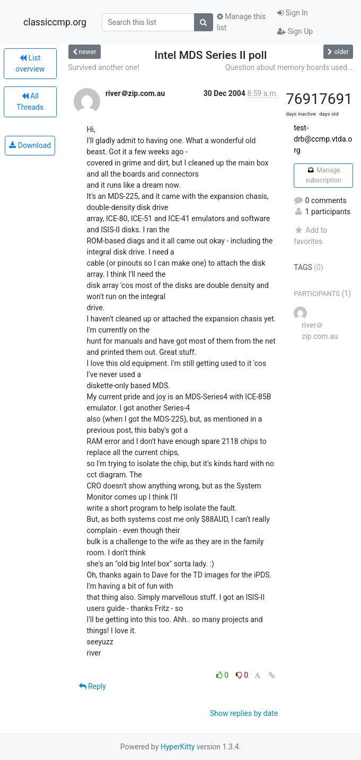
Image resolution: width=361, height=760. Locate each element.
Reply (92, 686)
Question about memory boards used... (289, 67)
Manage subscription (323, 175)
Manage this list (241, 22)
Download (30, 145)
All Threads (29, 101)
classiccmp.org (54, 22)
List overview (30, 63)
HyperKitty (178, 746)
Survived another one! (104, 67)
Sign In (292, 12)
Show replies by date (244, 713)
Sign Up (295, 31)
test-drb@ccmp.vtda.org (323, 139)
